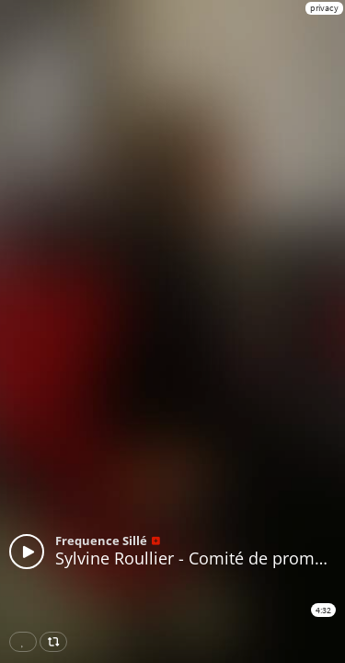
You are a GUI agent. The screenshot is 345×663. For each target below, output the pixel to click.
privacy (324, 8)
